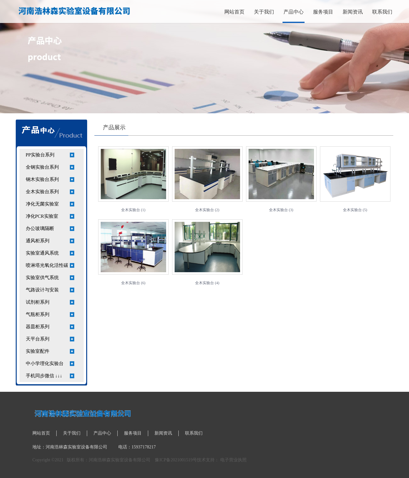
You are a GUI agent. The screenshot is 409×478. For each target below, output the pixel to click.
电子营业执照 (233, 460)
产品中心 (293, 11)
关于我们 (264, 11)
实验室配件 (37, 351)
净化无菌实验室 (42, 203)
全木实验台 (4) (207, 283)
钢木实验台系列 (42, 179)
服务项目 (323, 11)
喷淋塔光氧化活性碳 (47, 265)
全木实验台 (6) (133, 283)
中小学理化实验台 (45, 363)
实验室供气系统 (42, 277)
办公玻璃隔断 (40, 228)
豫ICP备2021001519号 (176, 460)
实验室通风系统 (42, 253)
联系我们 (382, 11)
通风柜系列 (37, 240)
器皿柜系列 (37, 326)
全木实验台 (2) (207, 210)
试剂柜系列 (37, 302)
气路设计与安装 (42, 289)
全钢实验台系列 (42, 167)
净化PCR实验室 (42, 216)
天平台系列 (37, 338)
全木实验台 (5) (355, 210)
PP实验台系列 (40, 154)
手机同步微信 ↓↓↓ (44, 375)
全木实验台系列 (42, 191)
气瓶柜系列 (37, 314)
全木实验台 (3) (281, 210)
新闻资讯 (353, 11)
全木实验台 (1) (133, 210)
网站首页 (234, 11)
